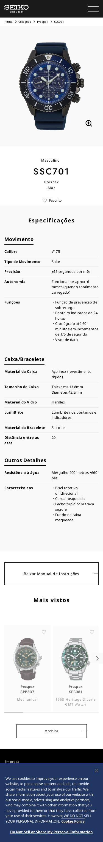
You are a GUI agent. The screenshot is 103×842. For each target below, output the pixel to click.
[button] (93, 9)
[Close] (96, 770)
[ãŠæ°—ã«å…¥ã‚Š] (44, 640)
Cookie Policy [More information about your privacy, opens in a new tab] (73, 821)
